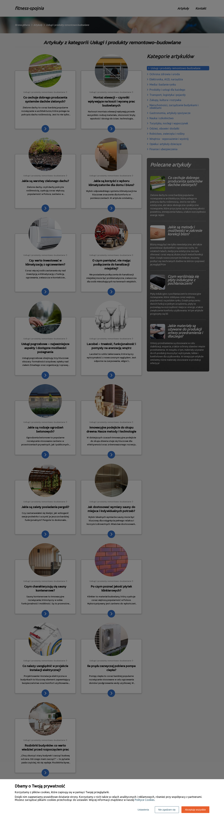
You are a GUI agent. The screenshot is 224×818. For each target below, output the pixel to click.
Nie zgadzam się (167, 809)
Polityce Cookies (144, 799)
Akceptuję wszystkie (195, 809)
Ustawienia (143, 809)
